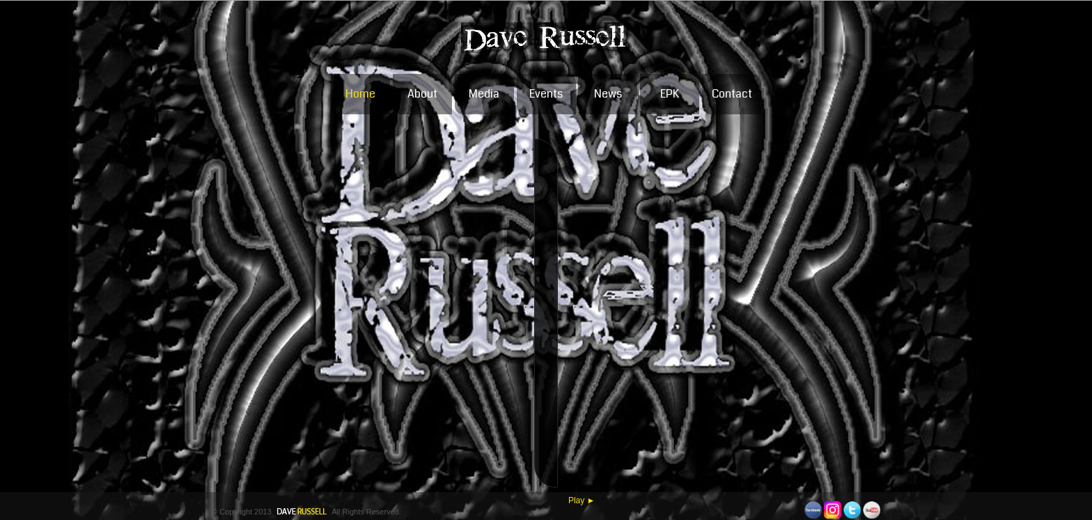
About (422, 93)
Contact (732, 93)
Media (484, 93)
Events (546, 93)
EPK (669, 93)
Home (360, 93)
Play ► (581, 500)
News (608, 93)
